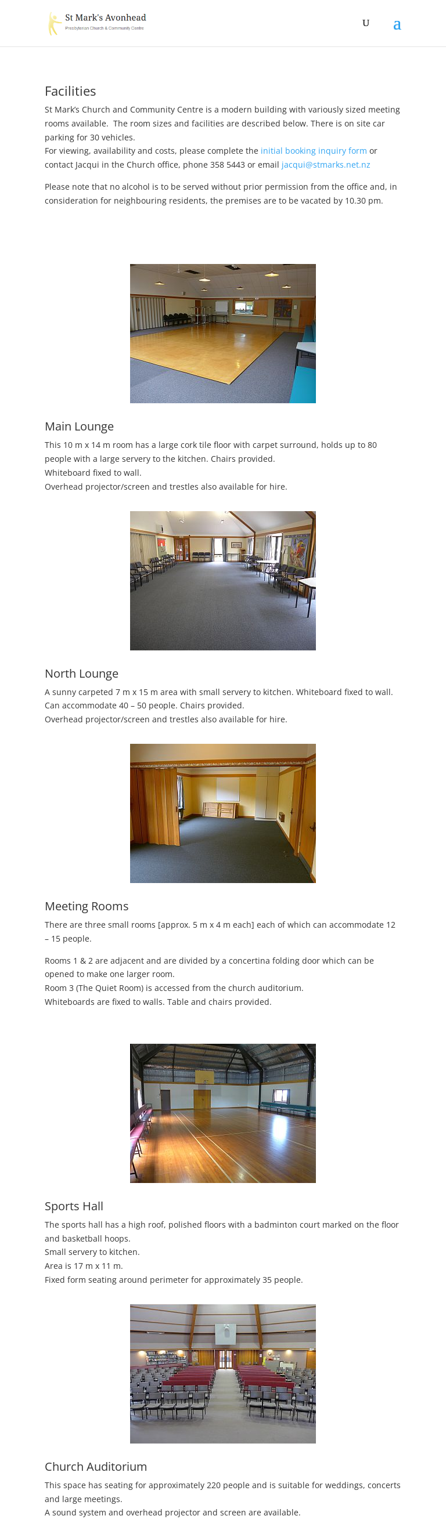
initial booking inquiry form (312, 150)
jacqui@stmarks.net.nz (325, 164)
